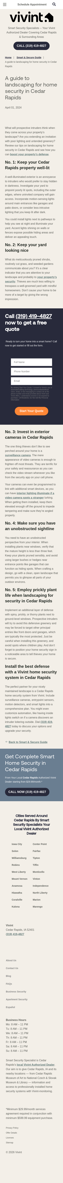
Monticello (38, 941)
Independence (41, 954)
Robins (16, 934)
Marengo (38, 975)
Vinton (36, 948)
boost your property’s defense (29, 183)
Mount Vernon (19, 948)
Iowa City (17, 913)
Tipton (36, 927)
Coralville (17, 968)
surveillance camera (18, 483)
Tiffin (36, 934)
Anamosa (17, 954)
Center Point (40, 913)
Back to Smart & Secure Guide (26, 770)
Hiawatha (17, 961)
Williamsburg (19, 927)
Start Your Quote (31, 439)
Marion (37, 968)
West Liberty (19, 941)
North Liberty (40, 961)
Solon (15, 920)
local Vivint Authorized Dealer (35, 1147)
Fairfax (37, 920)
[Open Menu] (4, 4)
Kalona (16, 975)
